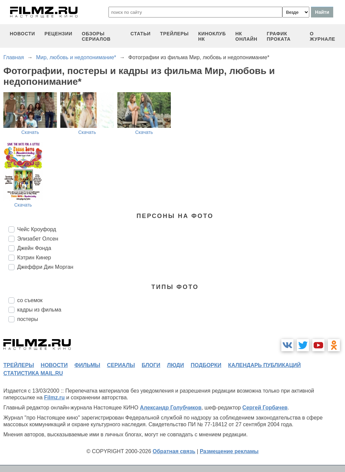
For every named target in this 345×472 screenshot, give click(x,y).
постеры (27, 319)
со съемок (29, 300)
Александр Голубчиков (170, 407)
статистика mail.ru (33, 373)
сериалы (121, 365)
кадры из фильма (39, 310)
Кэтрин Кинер (34, 257)
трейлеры (174, 33)
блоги (151, 365)
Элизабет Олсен (37, 239)
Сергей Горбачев (264, 407)
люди (175, 365)
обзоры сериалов (96, 36)
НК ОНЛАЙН (246, 36)
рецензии (58, 33)
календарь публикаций (264, 365)
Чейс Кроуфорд (36, 229)
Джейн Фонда (34, 248)
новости (22, 33)
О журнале (322, 36)
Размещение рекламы (229, 451)
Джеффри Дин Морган (45, 267)
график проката (279, 36)
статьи (140, 33)
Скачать (30, 132)
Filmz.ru (54, 397)
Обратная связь (174, 451)
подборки (206, 365)
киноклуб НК (212, 36)
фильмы (87, 365)
